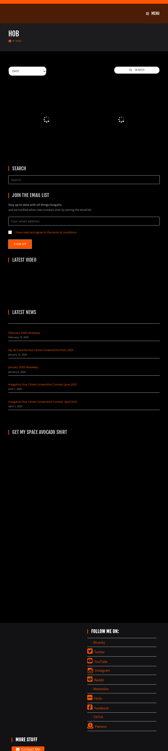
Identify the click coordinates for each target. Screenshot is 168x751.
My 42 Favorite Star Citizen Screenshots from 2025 (40, 350)
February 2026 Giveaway (24, 333)
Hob (18, 41)
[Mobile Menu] (152, 13)
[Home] (10, 41)
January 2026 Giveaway (23, 367)
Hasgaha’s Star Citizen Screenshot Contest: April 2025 (42, 402)
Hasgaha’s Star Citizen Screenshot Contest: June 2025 (42, 384)
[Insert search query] (83, 179)
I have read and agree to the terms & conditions (46, 232)
